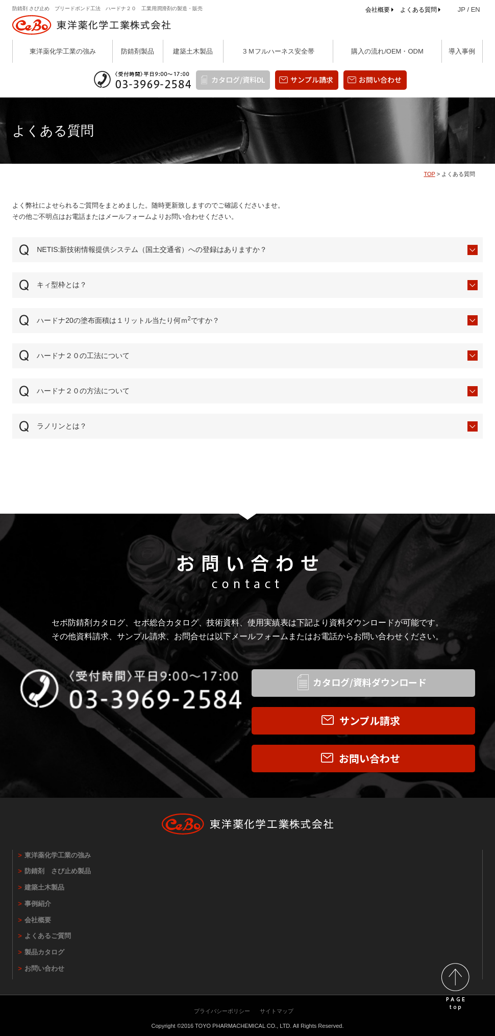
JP (461, 9)
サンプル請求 (311, 79)
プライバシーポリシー (222, 1011)
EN (475, 9)
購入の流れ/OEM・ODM (387, 51)
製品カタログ (44, 952)
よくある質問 (418, 9)
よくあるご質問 (47, 936)
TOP (429, 174)
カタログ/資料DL (238, 79)
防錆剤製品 (137, 51)
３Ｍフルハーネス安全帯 (277, 51)
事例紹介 (37, 903)
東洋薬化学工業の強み (63, 51)
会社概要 (377, 9)
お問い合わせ (380, 79)
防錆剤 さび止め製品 (57, 871)
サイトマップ (276, 1011)
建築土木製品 (193, 51)
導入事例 (462, 51)
